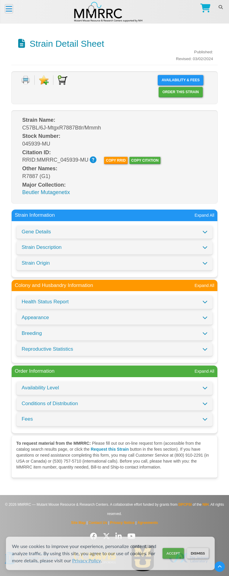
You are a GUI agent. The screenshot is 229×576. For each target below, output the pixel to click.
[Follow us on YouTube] (131, 536)
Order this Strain (181, 92)
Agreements (147, 523)
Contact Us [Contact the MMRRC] (98, 523)
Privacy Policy (86, 560)
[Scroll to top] (219, 566)
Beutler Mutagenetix (46, 192)
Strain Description (41, 247)
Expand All (204, 215)
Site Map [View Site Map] (78, 523)
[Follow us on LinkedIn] (119, 536)
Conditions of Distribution (49, 403)
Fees (27, 419)
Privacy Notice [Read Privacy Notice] (122, 523)
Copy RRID (116, 160)
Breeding (31, 333)
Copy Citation (145, 160)
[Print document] (26, 80)
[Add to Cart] (62, 80)
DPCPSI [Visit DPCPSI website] (184, 504)
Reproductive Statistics (47, 349)
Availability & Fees (180, 80)
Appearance (35, 317)
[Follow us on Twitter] (107, 536)
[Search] (220, 7)
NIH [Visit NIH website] (205, 504)
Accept (173, 553)
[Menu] (9, 9)
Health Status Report (45, 302)
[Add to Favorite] (43, 80)
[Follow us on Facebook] (94, 536)
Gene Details (36, 232)
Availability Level (40, 388)
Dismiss (198, 553)
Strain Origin (35, 263)
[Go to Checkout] (204, 9)
